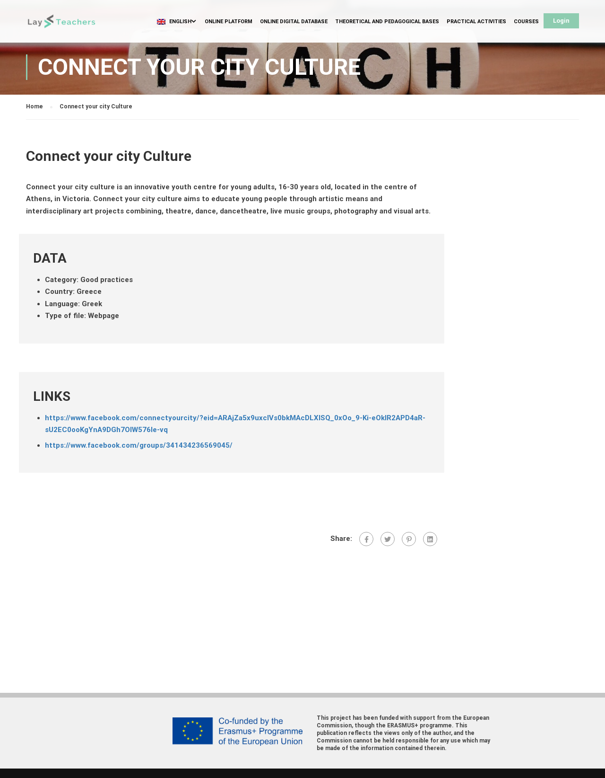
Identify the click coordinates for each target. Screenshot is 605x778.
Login (561, 20)
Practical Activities (476, 21)
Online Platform (228, 21)
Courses (526, 21)
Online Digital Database (294, 21)
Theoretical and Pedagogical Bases (387, 21)
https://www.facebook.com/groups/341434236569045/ (139, 445)
